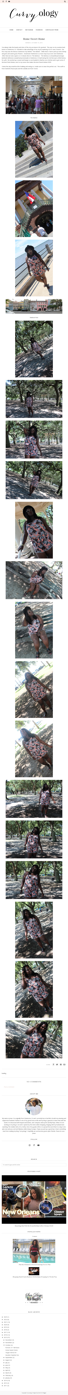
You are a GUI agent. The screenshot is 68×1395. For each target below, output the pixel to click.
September (8, 1357)
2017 (5, 1332)
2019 (5, 1327)
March (7, 1373)
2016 (5, 1335)
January (7, 1378)
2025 (5, 1317)
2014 (5, 1380)
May (6, 1368)
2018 (5, 1330)
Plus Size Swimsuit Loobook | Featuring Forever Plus (34, 1264)
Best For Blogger (42, 1392)
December (8, 1340)
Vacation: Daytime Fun (12, 1355)
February (8, 1375)
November (8, 1342)
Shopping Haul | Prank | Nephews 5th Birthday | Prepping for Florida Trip (35, 1277)
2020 (5, 1325)
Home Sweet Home (11, 1350)
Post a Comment (9, 1087)
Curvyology (29, 1392)
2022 (5, 1319)
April (6, 1370)
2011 (5, 1385)
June (6, 1365)
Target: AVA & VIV (10, 1352)
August (7, 1360)
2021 (5, 1322)
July (6, 1362)
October (8, 1345)
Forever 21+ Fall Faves (12, 1347)
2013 (5, 1383)
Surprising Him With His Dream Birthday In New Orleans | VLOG (34, 1226)
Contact (34, 1236)
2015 (5, 1337)
